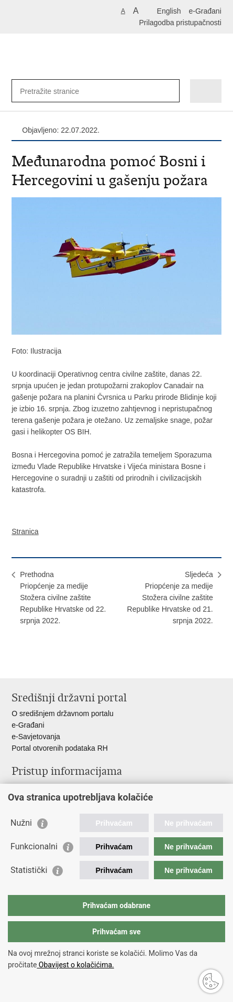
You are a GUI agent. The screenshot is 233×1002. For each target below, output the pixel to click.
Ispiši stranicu (17, 661)
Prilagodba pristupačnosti (180, 22)
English (169, 11)
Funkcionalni (34, 846)
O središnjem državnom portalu (63, 713)
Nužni (21, 823)
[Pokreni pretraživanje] (169, 91)
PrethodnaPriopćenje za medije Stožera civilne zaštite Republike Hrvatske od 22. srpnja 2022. (63, 597)
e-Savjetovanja (36, 736)
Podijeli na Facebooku (39, 661)
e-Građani (204, 11)
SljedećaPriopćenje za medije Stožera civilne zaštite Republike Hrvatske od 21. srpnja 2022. (170, 597)
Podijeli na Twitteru (62, 661)
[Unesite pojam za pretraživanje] (58, 91)
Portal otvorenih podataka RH (60, 748)
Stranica (25, 531)
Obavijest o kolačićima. (75, 965)
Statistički (28, 870)
